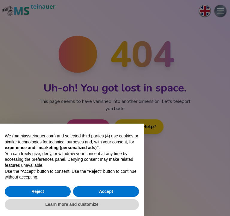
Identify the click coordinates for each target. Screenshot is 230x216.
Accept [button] (106, 191)
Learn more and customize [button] (71, 204)
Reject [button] (37, 191)
